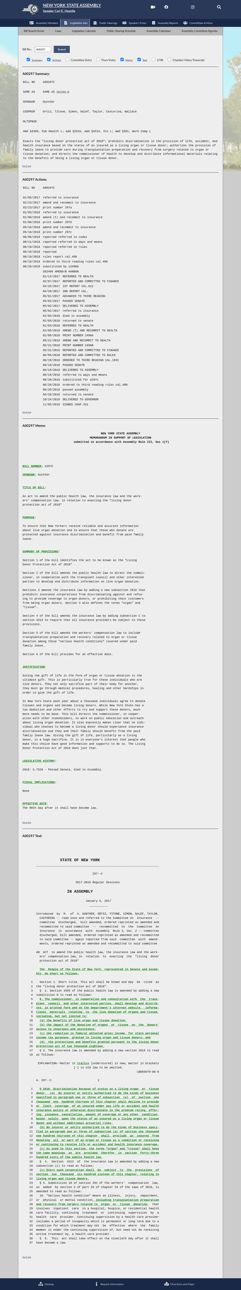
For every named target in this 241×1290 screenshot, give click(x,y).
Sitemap (46, 1283)
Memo (130, 69)
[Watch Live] (144, 8)
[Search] (212, 8)
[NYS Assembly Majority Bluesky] (199, 8)
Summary (37, 69)
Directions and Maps (179, 1283)
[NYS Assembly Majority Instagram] (185, 8)
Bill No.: (27, 56)
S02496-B (63, 101)
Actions (57, 69)
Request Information (108, 1283)
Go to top (27, 175)
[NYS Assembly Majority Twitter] (171, 8)
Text (146, 69)
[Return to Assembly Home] (69, 10)
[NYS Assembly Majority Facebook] (158, 8)
